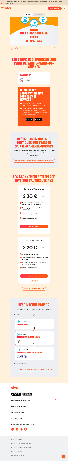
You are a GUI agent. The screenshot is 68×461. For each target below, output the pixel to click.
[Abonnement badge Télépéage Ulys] (8, 8)
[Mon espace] (65, 8)
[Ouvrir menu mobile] (2, 8)
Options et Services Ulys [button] (34, 406)
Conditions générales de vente (21, 443)
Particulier (28, 14)
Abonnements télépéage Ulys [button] (34, 400)
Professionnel (39, 14)
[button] (34, 231)
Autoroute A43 (38, 48)
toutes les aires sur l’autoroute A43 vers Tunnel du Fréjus (34, 160)
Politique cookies (16, 451)
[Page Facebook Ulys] (12, 429)
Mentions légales (16, 439)
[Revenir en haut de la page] (57, 456)
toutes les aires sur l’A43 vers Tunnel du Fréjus (34, 369)
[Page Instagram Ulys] (25, 429)
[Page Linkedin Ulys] (21, 429)
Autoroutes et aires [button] (34, 412)
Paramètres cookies (17, 456)
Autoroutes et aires (27, 48)
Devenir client (55, 8)
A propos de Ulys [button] (34, 418)
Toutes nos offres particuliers (34, 288)
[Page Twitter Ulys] (17, 429)
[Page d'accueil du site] (14, 388)
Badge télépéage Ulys (15, 48)
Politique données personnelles (21, 447)
